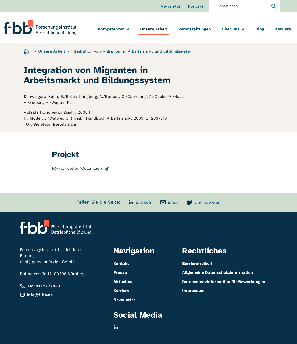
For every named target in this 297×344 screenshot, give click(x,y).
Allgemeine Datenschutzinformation (217, 272)
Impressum (193, 290)
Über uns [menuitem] (233, 29)
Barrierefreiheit (197, 263)
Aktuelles (122, 281)
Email (169, 202)
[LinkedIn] (116, 327)
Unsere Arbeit (153, 29)
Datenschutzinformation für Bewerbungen (223, 281)
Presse (120, 272)
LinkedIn (140, 202)
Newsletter (171, 6)
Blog (259, 29)
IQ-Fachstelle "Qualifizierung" (81, 168)
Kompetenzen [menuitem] (114, 29)
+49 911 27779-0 (40, 285)
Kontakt (195, 6)
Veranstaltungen (194, 29)
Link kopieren (203, 202)
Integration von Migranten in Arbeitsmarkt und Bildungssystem (132, 51)
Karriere (283, 29)
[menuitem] (153, 29)
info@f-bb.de (36, 295)
